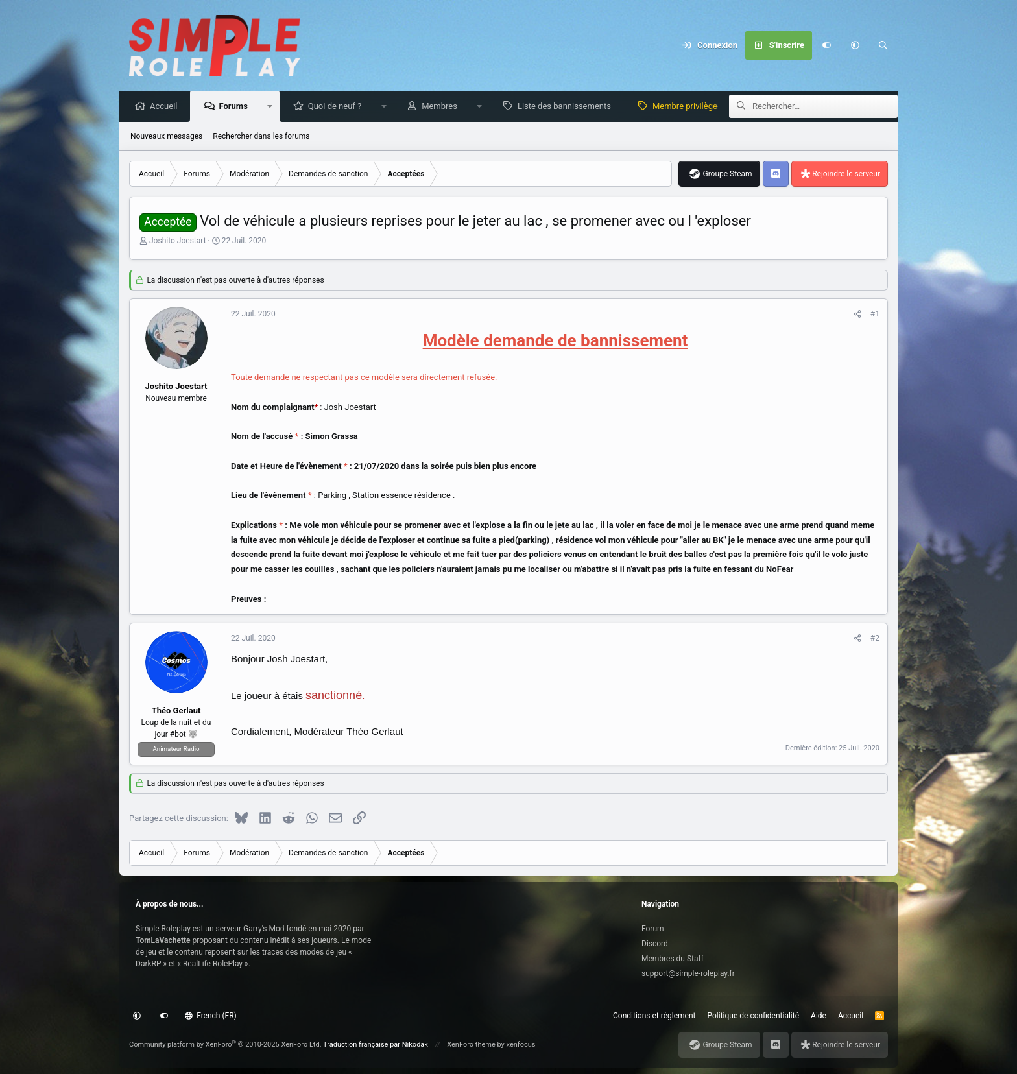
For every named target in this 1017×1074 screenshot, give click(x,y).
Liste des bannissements (567, 107)
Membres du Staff (672, 958)
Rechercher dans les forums (261, 136)
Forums (236, 107)
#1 (874, 314)
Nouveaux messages (166, 136)
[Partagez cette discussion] (857, 314)
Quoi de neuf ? (338, 107)
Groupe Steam (727, 174)
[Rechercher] (883, 45)
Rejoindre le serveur (846, 174)
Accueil (166, 107)
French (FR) (211, 1015)
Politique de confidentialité (754, 1015)
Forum (652, 928)
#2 (874, 638)
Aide (818, 1015)
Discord (654, 943)
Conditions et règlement (654, 1015)
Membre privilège (688, 107)
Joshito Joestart (177, 241)
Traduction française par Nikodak (375, 1044)
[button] (855, 45)
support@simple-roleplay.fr (688, 973)
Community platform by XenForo (225, 1044)
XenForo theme (471, 1044)
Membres (443, 107)
